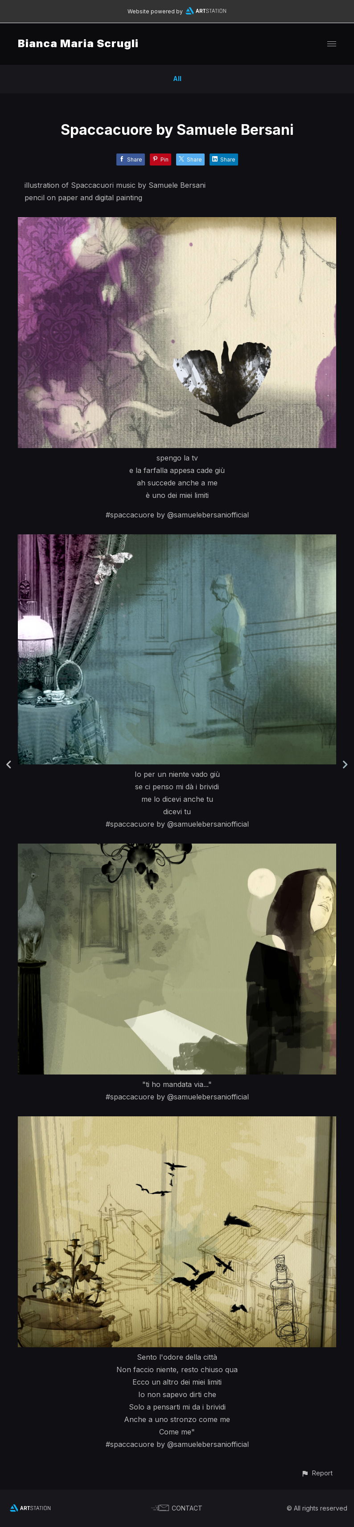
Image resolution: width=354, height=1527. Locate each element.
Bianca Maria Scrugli (78, 43)
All (177, 78)
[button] (316, 1473)
